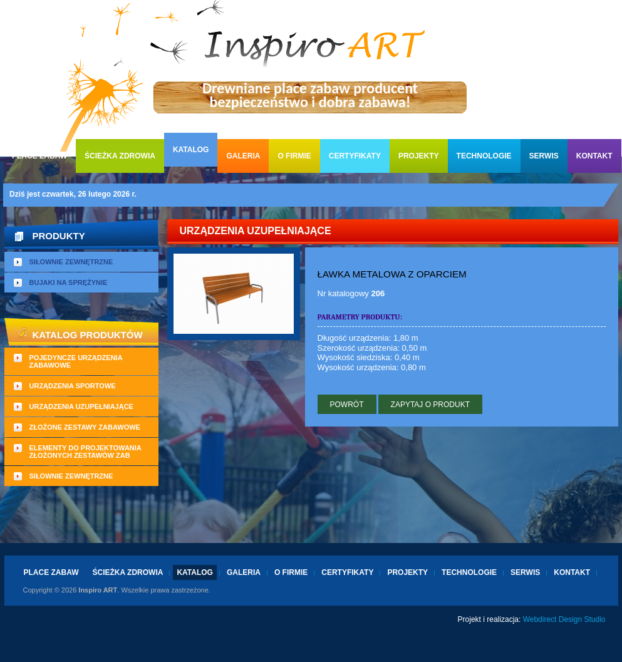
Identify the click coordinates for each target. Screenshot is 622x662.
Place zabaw (39, 156)
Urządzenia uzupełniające (81, 406)
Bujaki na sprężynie (68, 282)
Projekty (418, 156)
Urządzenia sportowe (72, 386)
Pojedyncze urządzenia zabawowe (76, 361)
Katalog (191, 149)
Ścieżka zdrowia (120, 156)
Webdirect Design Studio (564, 619)
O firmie (294, 156)
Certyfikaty (355, 156)
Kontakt (594, 156)
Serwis (544, 156)
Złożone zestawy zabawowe (84, 427)
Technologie (484, 156)
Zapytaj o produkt (430, 404)
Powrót (347, 404)
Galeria (243, 156)
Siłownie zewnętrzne (71, 262)
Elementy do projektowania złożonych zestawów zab (85, 451)
